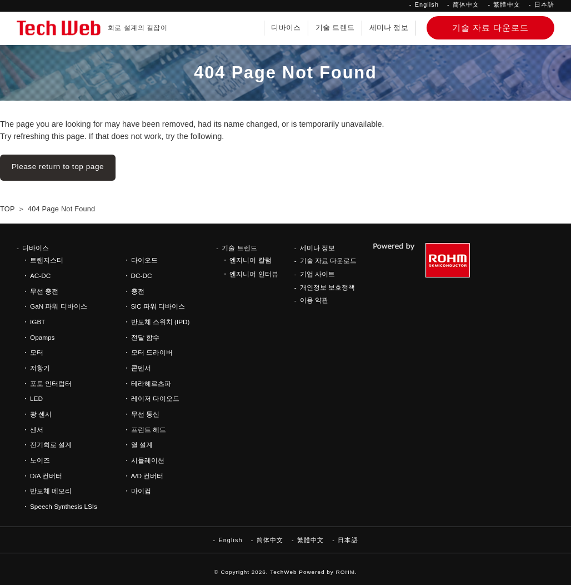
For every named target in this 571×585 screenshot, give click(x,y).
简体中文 (466, 4)
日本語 (544, 4)
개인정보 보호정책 (327, 287)
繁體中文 (506, 4)
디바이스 (285, 28)
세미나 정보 (388, 28)
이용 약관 (314, 300)
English (427, 4)
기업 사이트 (317, 273)
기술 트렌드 (334, 28)
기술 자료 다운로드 (328, 260)
